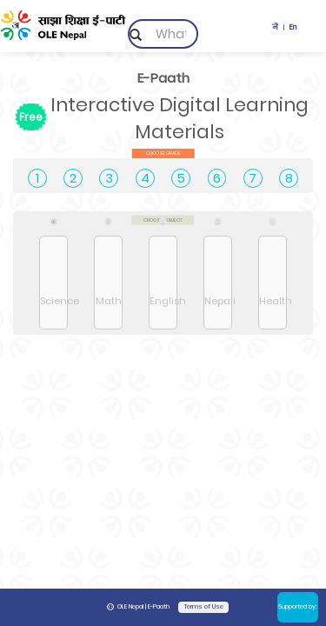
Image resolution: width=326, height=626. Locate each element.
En (292, 27)
